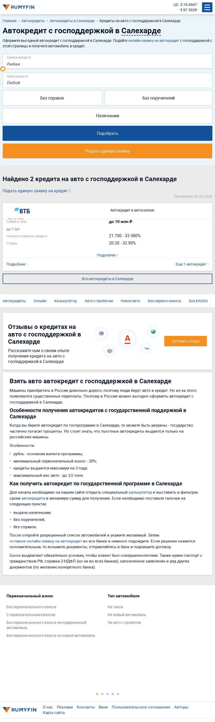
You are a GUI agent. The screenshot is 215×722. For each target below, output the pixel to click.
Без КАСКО (198, 300)
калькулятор (140, 492)
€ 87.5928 (188, 9)
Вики (103, 707)
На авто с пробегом (124, 622)
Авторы (181, 707)
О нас (48, 707)
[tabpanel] (54, 616)
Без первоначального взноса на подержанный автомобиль (46, 625)
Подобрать (107, 133)
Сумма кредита (19, 57)
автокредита (33, 498)
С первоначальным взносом (30, 614)
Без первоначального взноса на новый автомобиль (50, 635)
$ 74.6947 (188, 4)
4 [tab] (112, 693)
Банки (15, 555)
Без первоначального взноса (31, 606)
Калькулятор (65, 300)
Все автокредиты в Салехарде (107, 278)
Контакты (86, 707)
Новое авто (130, 300)
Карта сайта (54, 712)
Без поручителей (158, 98)
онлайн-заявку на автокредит (153, 40)
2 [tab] (102, 693)
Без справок (52, 98)
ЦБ (175, 4)
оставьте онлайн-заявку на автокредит (46, 541)
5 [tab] (118, 693)
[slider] (2, 68)
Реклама (65, 707)
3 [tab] (107, 693)
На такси (115, 606)
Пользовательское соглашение (141, 707)
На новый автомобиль (127, 614)
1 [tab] (97, 693)
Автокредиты (14, 300)
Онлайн (40, 300)
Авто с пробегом (99, 300)
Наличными (107, 115)
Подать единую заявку (107, 151)
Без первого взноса (164, 300)
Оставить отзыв (186, 341)
